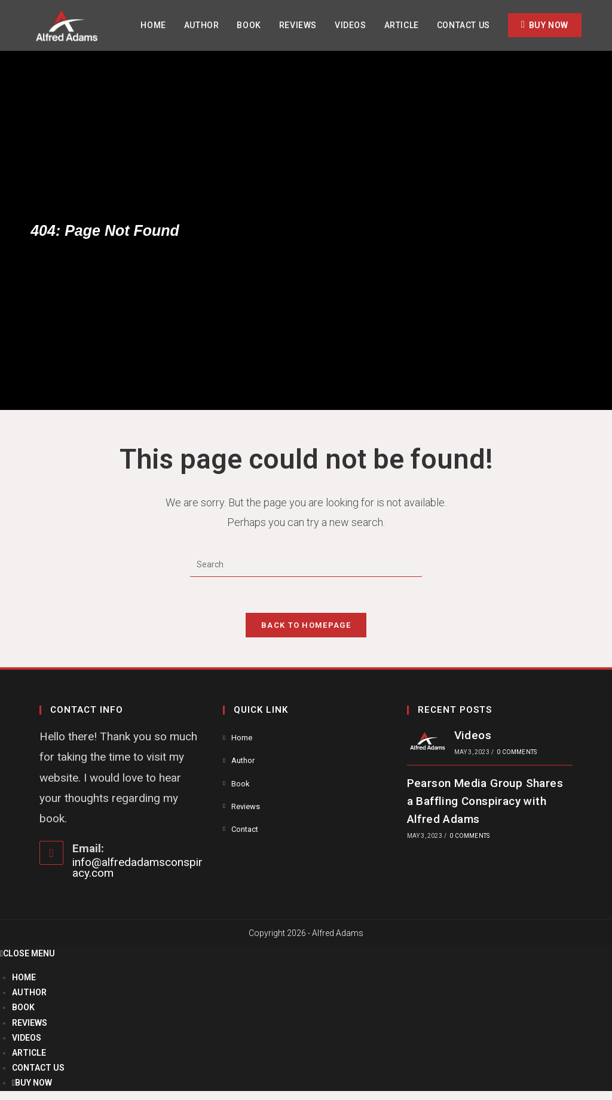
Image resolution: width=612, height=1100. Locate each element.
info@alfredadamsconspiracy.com (137, 867)
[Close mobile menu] (27, 953)
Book (240, 783)
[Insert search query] (306, 565)
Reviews (245, 806)
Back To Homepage (306, 625)
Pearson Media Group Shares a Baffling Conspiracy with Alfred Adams (485, 801)
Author (243, 760)
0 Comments (517, 752)
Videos (472, 735)
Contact (244, 829)
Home (241, 737)
